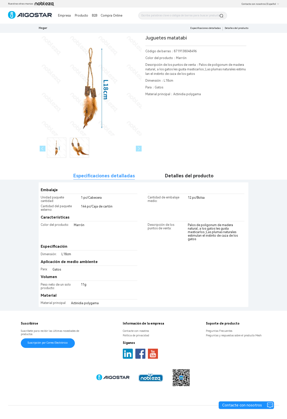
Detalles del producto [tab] (189, 175)
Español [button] (273, 4)
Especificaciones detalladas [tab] (104, 175)
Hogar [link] (43, 28)
